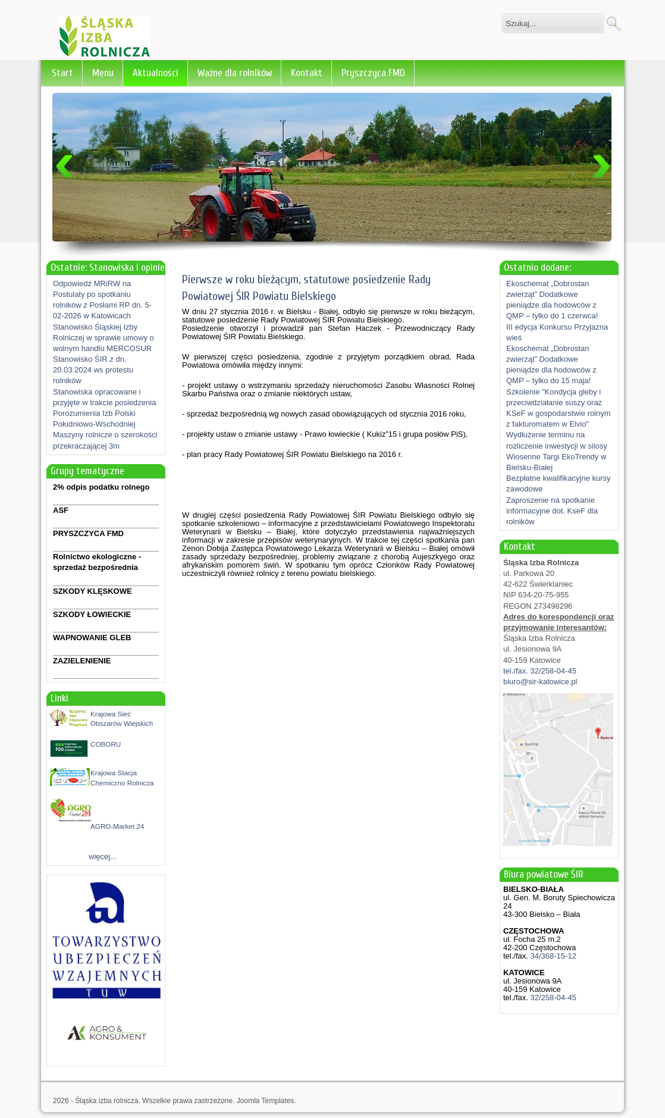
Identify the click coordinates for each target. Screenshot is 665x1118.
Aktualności (155, 73)
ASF (60, 510)
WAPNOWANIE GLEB (92, 637)
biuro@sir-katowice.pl (540, 681)
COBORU (105, 744)
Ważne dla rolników (234, 73)
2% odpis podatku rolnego (101, 487)
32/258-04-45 (552, 997)
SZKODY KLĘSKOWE (92, 591)
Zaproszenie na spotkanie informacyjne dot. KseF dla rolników (552, 511)
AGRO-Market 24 (117, 826)
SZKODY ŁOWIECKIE (92, 614)
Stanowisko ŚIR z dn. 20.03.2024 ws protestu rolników (93, 370)
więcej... (103, 856)
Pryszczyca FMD (373, 73)
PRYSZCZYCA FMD (88, 533)
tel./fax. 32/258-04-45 (539, 670)
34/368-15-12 (552, 955)
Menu (103, 73)
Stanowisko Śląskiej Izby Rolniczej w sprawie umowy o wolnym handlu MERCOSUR (103, 337)
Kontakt (306, 73)
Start (62, 73)
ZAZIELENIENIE (82, 660)
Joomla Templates (265, 1101)
